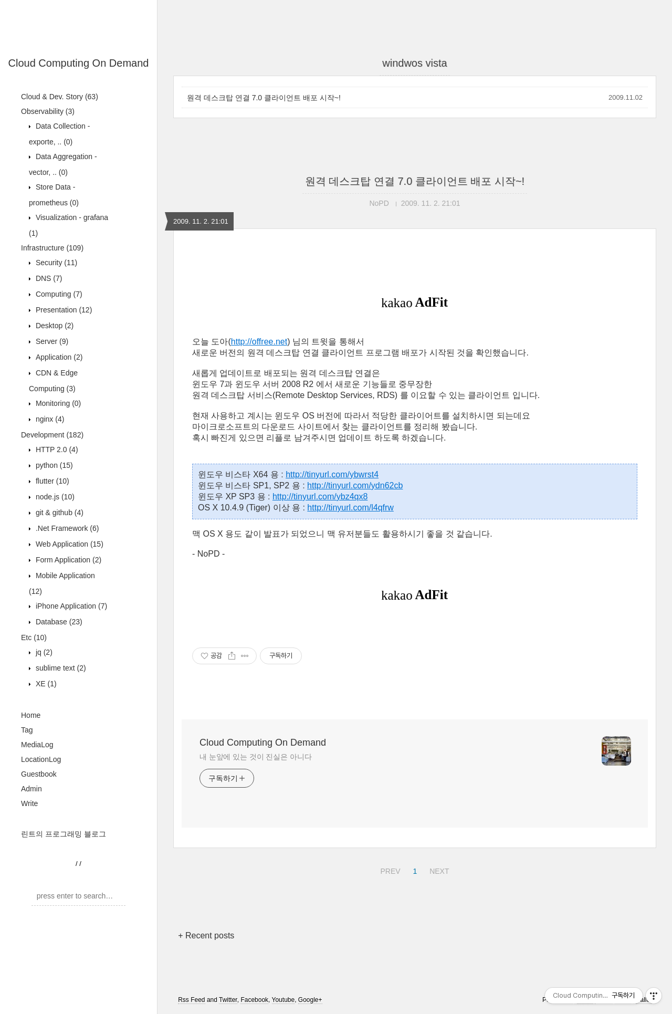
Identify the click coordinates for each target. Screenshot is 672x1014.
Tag (27, 730)
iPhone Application (70, 606)
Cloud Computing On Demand (78, 63)
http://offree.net (259, 341)
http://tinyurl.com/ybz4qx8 (320, 496)
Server (51, 341)
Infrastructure (52, 248)
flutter (51, 481)
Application (58, 357)
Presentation (63, 310)
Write (29, 803)
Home (30, 715)
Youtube (283, 999)
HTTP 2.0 (56, 449)
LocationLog (41, 759)
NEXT (438, 869)
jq (43, 652)
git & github (58, 512)
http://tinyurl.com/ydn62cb (355, 485)
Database (58, 622)
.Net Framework (66, 528)
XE (45, 684)
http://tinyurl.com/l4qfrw (350, 507)
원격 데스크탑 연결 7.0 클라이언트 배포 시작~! (264, 97)
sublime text (60, 668)
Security (55, 262)
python (53, 465)
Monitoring (57, 403)
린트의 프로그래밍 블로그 (63, 834)
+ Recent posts (206, 935)
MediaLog (37, 744)
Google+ (310, 999)
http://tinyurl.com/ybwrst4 (332, 474)
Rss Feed (191, 999)
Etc (34, 637)
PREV (388, 869)
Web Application (68, 544)
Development (52, 435)
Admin (31, 789)
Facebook (254, 999)
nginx (49, 419)
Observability (48, 111)
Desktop (54, 325)
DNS (48, 278)
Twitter (228, 999)
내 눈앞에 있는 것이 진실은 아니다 (256, 756)
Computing (58, 294)
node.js (54, 497)
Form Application (67, 560)
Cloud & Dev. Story (59, 96)
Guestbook (39, 774)
